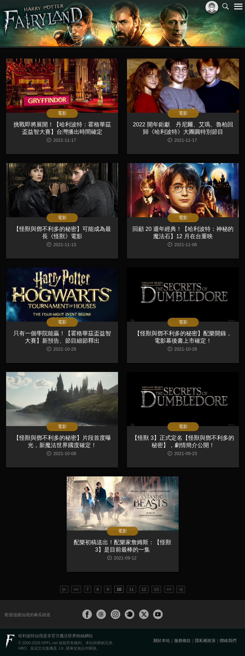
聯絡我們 (228, 640)
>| (180, 589)
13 (156, 589)
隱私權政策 (205, 640)
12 (144, 589)
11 (131, 589)
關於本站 (161, 640)
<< (76, 589)
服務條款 (182, 640)
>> (169, 589)
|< (64, 589)
